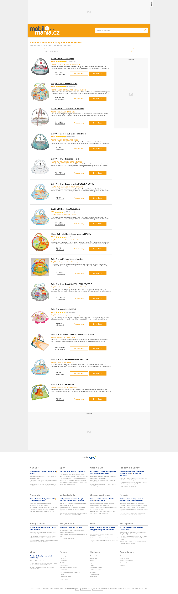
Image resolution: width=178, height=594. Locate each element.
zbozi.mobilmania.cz (36, 45)
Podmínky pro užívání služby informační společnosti (109, 588)
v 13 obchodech (60, 74)
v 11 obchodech (60, 225)
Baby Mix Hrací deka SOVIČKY (64, 84)
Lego (91, 563)
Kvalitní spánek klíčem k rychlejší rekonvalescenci (103, 538)
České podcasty (124, 558)
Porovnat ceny (79, 73)
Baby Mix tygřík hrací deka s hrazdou (67, 259)
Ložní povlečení (94, 574)
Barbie (92, 560)
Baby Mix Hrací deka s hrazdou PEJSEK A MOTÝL (72, 184)
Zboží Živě (63, 558)
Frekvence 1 (123, 563)
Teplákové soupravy (95, 569)
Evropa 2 (122, 565)
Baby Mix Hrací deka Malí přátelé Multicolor (69, 359)
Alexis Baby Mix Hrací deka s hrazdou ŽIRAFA (71, 234)
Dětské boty (93, 572)
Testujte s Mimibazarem (96, 556)
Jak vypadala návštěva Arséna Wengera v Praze (43, 561)
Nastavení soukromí (85, 589)
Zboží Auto (63, 574)
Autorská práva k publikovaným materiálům (82, 588)
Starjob (122, 556)
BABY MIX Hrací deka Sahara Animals (67, 109)
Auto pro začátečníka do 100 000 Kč (70, 572)
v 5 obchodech (60, 99)
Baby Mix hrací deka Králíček (63, 309)
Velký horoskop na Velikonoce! (128, 486)
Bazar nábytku (94, 576)
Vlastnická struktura (97, 589)
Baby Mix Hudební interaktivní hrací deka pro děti (72, 334)
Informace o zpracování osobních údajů (136, 588)
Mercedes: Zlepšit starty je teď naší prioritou (42, 511)
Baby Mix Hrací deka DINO (62, 384)
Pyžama (92, 565)
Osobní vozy (63, 560)
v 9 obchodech (60, 349)
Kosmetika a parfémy (96, 567)
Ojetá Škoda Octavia (65, 576)
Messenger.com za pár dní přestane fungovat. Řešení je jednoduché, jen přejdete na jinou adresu (72, 509)
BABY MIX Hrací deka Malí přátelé (65, 209)
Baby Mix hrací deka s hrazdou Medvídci (68, 134)
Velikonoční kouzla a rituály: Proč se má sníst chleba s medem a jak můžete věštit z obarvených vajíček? (133, 509)
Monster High (93, 558)
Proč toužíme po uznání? (67, 538)
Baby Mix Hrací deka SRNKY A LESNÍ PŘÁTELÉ (71, 284)
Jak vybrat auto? (64, 579)
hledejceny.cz (63, 556)
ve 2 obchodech (60, 274)
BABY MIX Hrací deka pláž (62, 59)
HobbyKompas (64, 569)
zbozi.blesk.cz (64, 565)
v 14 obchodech (60, 174)
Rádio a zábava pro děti (126, 560)
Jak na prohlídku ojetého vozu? (68, 567)
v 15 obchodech (60, 124)
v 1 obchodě (60, 149)
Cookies (77, 589)
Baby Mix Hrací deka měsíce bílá (65, 159)
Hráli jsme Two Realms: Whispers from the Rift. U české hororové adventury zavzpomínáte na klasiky (133, 537)
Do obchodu (97, 73)
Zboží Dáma (63, 563)
